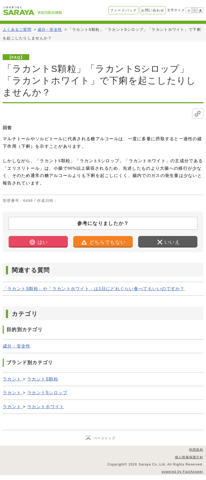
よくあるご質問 (17, 29)
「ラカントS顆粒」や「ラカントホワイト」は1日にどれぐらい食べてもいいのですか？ (94, 288)
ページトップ (104, 438)
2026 (133, 464)
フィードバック (123, 10)
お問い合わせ (152, 10)
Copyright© (117, 464)
